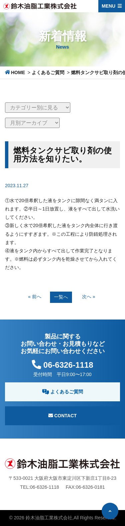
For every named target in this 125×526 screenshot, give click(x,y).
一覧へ (61, 297)
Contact (62, 415)
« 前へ (34, 296)
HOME (18, 72)
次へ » (88, 296)
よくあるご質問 (48, 72)
